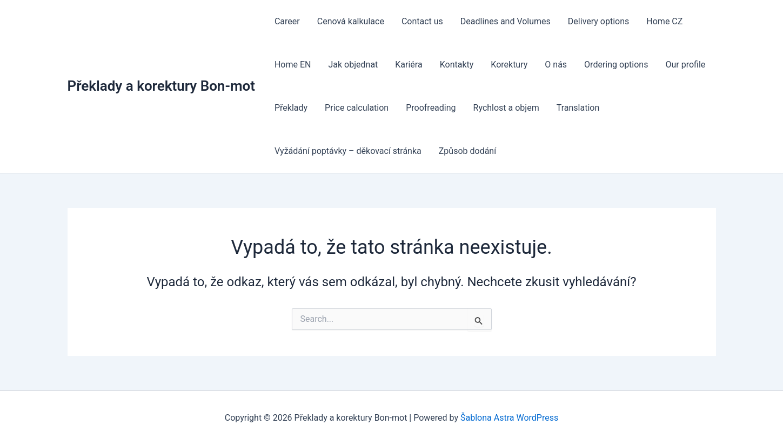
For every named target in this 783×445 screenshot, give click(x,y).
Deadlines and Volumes (505, 21)
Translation (578, 108)
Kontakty (457, 64)
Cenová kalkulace (350, 21)
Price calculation (357, 108)
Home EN (293, 64)
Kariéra (408, 64)
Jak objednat (353, 64)
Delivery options (598, 21)
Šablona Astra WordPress (509, 418)
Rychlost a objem (506, 108)
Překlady (291, 108)
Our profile (685, 64)
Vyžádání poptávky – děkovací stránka (348, 151)
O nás (556, 64)
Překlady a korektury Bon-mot (161, 86)
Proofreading (431, 108)
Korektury (509, 64)
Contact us (422, 21)
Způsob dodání (467, 151)
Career (287, 21)
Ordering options (616, 64)
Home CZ (664, 21)
